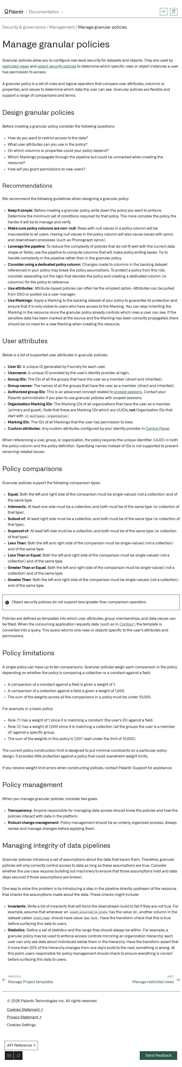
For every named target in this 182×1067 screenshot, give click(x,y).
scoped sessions (128, 392)
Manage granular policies (102, 27)
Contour (126, 624)
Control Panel (157, 429)
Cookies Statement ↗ (25, 1010)
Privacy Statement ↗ (24, 1017)
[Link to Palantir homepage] (14, 11)
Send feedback (158, 1055)
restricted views (15, 66)
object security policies (56, 66)
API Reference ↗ (21, 1045)
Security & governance (24, 27)
